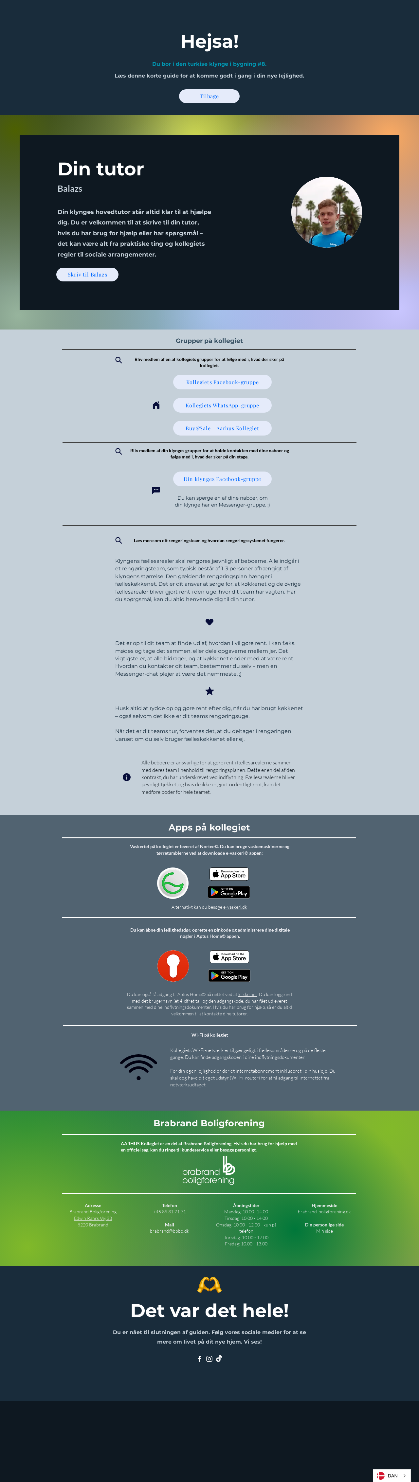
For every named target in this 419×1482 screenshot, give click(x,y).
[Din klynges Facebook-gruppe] (222, 479)
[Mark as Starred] (209, 691)
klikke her (247, 994)
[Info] (126, 777)
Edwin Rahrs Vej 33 (93, 1218)
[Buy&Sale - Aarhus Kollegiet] (222, 428)
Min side (324, 1231)
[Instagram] (209, 1359)
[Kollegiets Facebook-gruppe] (222, 382)
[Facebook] (199, 1359)
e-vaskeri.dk (235, 907)
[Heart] (209, 622)
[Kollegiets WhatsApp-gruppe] (222, 405)
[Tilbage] (209, 96)
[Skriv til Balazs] (87, 274)
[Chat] (156, 491)
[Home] (156, 405)
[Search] (118, 360)
